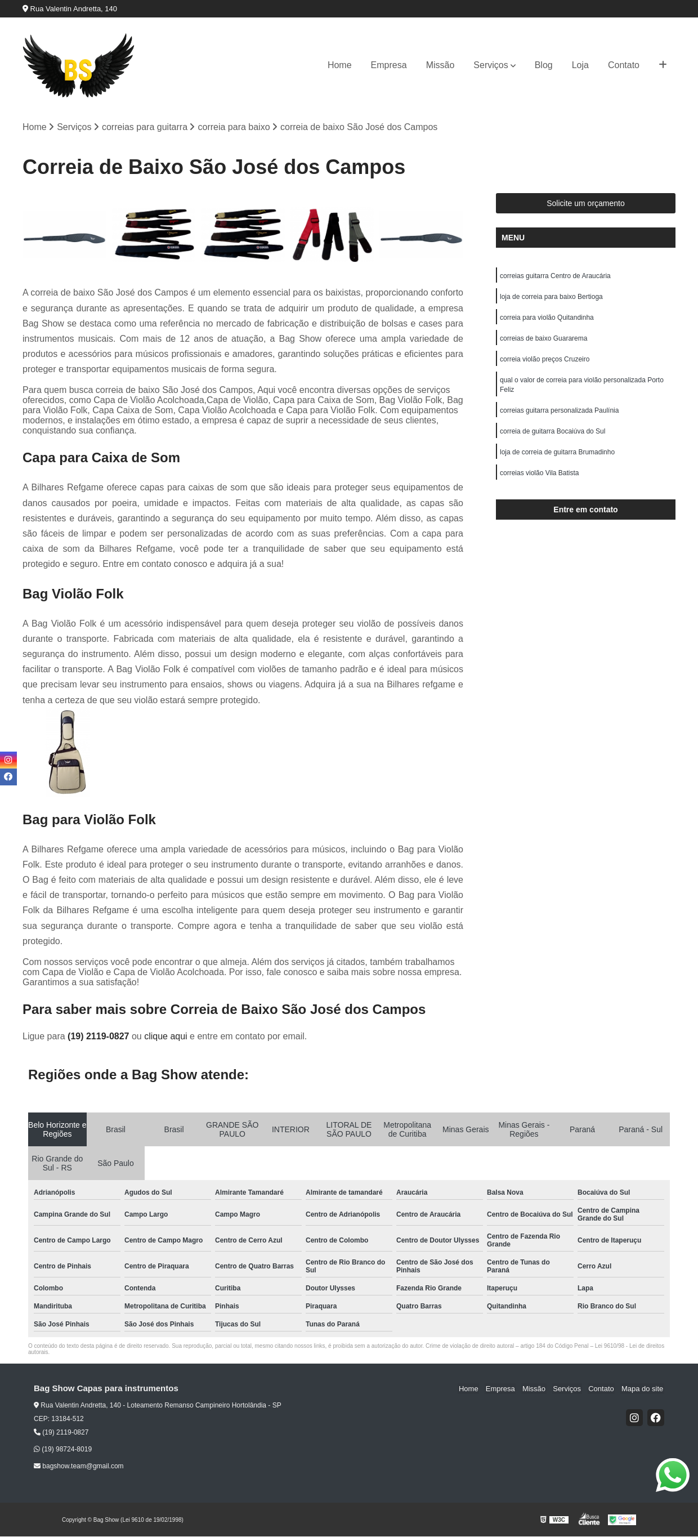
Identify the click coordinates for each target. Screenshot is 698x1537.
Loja (580, 65)
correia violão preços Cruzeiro (544, 362)
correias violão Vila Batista (539, 479)
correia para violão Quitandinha (547, 319)
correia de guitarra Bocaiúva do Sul (552, 436)
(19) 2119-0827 (100, 1037)
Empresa (389, 65)
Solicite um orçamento (586, 203)
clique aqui (165, 1037)
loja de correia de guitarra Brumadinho (557, 458)
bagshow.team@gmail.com (79, 1467)
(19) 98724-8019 (63, 1450)
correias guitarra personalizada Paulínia (559, 415)
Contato (623, 65)
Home (340, 65)
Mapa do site (643, 1389)
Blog (544, 65)
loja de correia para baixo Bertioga (551, 298)
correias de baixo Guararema (543, 341)
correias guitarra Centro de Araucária (555, 276)
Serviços (490, 65)
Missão (440, 65)
